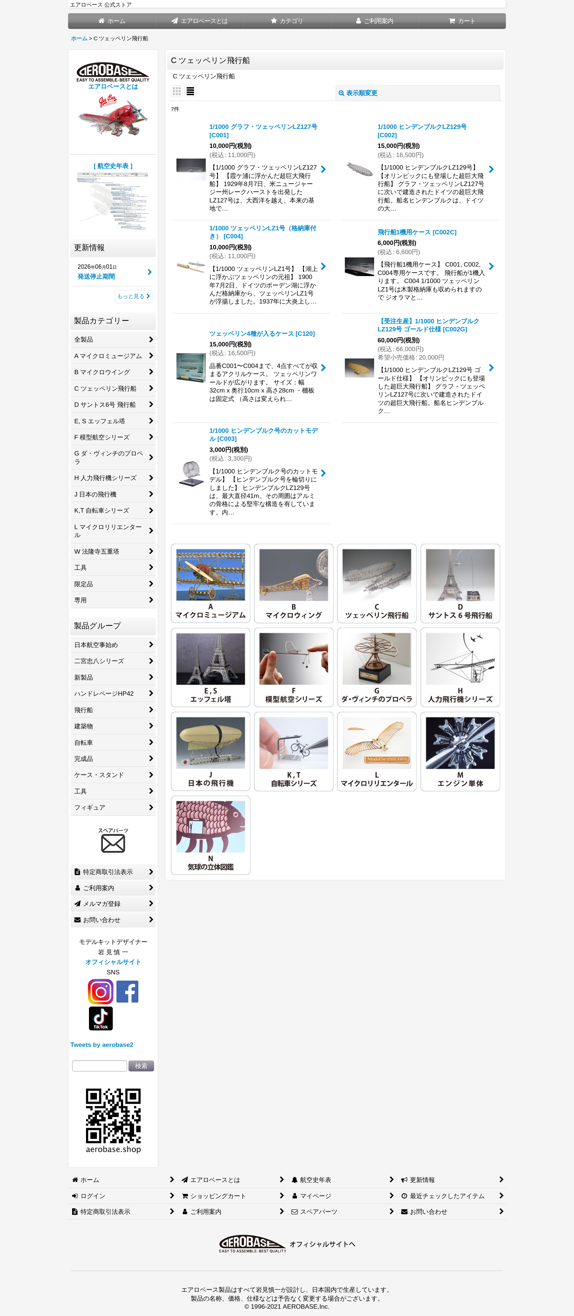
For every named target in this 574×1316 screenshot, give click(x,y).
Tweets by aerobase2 (101, 1044)
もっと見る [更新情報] (133, 296)
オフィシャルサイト (113, 962)
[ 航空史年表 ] (113, 166)
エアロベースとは (113, 86)
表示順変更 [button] (358, 93)
